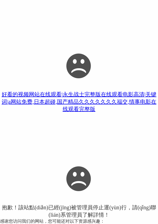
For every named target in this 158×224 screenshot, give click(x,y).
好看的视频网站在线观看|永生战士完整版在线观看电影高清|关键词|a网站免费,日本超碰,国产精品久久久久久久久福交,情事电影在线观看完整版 (79, 101)
